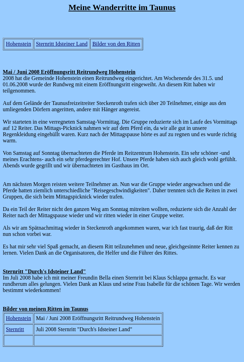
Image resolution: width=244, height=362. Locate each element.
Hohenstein (18, 44)
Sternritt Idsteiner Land (61, 44)
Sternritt (15, 329)
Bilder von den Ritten (116, 44)
